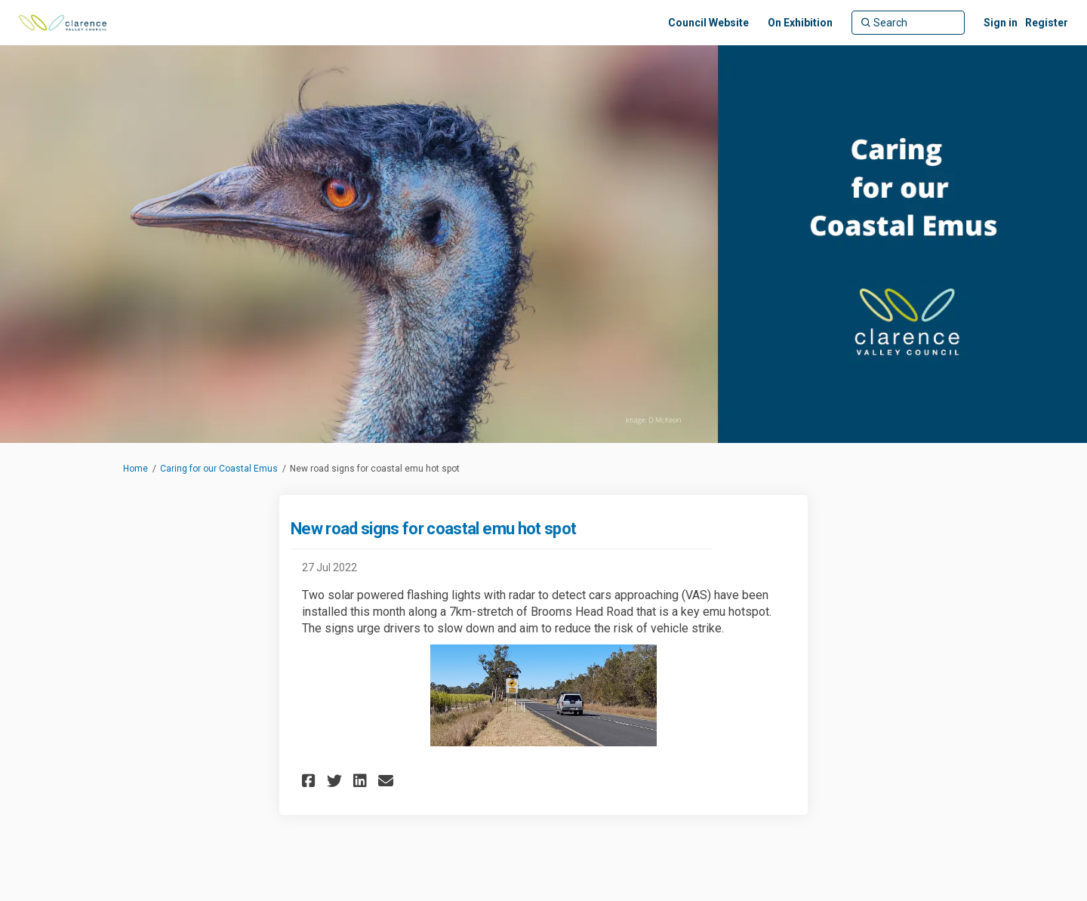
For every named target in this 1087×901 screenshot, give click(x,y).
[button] (310, 781)
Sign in (1001, 23)
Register (1046, 23)
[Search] (908, 23)
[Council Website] (708, 22)
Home (135, 468)
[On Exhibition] (800, 22)
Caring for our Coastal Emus (219, 468)
